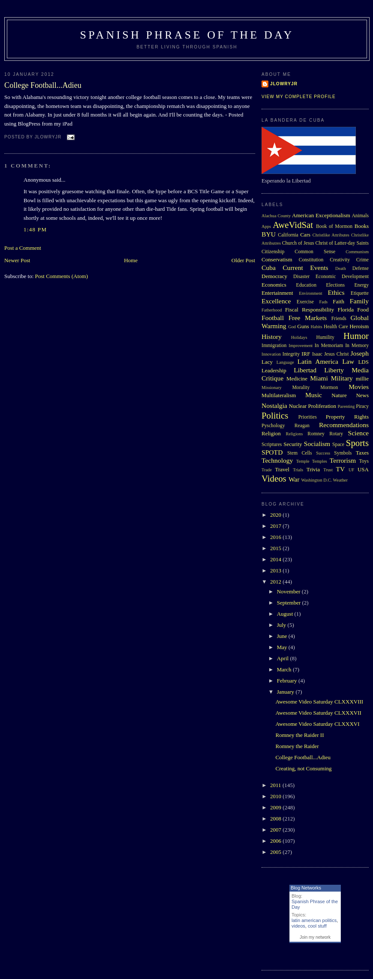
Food (363, 309)
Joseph (360, 353)
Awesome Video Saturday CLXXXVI (317, 724)
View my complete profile (299, 96)
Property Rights (347, 416)
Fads (323, 301)
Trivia (313, 469)
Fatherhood (272, 310)
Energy (361, 285)
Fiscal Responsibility (309, 309)
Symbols (343, 453)
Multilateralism (279, 395)
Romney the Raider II (299, 735)
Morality (301, 387)
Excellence (276, 301)
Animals (360, 216)
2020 (276, 515)
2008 (276, 818)
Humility (325, 337)
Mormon (329, 387)
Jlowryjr (284, 83)
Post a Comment (22, 248)
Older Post (243, 260)
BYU (269, 234)
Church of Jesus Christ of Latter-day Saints (325, 243)
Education (306, 285)
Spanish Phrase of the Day (187, 35)
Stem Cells (299, 453)
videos (298, 925)
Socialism (317, 443)
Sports (357, 443)
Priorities (307, 417)
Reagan (302, 425)
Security (292, 444)
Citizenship (273, 251)
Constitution (311, 260)
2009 (276, 807)
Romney (316, 434)
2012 (276, 581)
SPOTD (272, 452)
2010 (276, 796)
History (272, 336)
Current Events (305, 267)
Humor (356, 336)
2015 (276, 548)
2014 (276, 559)
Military (342, 378)
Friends (338, 318)
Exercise (305, 302)
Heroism (359, 326)
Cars (305, 234)
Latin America (318, 361)
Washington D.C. (316, 480)
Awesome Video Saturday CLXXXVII (318, 713)
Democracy (274, 276)
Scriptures (272, 444)
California (288, 235)
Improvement (301, 345)
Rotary (336, 434)
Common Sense (315, 251)
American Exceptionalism (321, 215)
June (283, 636)
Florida (346, 309)
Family (359, 301)
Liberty (334, 370)
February (287, 680)
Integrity (291, 354)
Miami (319, 378)
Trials (298, 469)
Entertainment (277, 293)
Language (285, 362)
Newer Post (17, 260)
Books (362, 226)
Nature (338, 395)
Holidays (299, 337)
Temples (319, 461)
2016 (276, 537)
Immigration (274, 345)
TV (340, 469)
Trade (267, 469)
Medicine (296, 378)
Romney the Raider (297, 746)
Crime (362, 260)
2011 (276, 785)
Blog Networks (306, 887)
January (286, 692)
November (289, 591)
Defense (360, 268)
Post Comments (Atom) (61, 276)
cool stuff (317, 925)
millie (362, 378)
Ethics (336, 292)
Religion (271, 433)
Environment (310, 293)
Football (273, 317)
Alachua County (276, 215)
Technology (277, 460)
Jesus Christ (336, 354)
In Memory (357, 345)
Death (340, 268)
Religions (294, 433)
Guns (303, 326)
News (362, 395)
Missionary (272, 387)
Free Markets (308, 317)
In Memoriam (329, 345)
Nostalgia (274, 405)
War (294, 479)
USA (363, 469)
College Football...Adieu (42, 85)
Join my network (315, 937)
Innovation (271, 354)
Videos (274, 478)
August (286, 614)
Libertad (305, 370)
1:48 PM (35, 229)
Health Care (336, 326)
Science (358, 433)
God (292, 326)
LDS (363, 362)
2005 (276, 852)
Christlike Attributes (331, 235)
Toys (364, 461)
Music (313, 394)
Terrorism (343, 460)
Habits (316, 326)
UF (351, 469)
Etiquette (360, 293)
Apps (266, 226)
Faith (338, 301)
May (283, 647)
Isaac (317, 354)
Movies (359, 386)
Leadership (274, 370)
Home (131, 260)
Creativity (340, 260)
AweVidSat (293, 225)
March (285, 669)
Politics (275, 415)
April (283, 658)
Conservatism (277, 259)
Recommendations (344, 424)
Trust (328, 469)
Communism (357, 251)
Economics (274, 284)
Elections (335, 285)
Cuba (269, 267)
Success (323, 453)
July (282, 625)
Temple (303, 461)
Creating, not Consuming (303, 768)
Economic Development (342, 276)
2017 (276, 526)
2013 (276, 570)
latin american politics (314, 920)
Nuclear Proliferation (312, 406)
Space (338, 444)
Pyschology (273, 425)
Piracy (362, 406)
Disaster (301, 276)
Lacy (267, 362)
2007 (276, 829)
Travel (282, 469)
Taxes (362, 452)
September (289, 602)
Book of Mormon (334, 226)
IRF (305, 353)
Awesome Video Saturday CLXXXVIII (319, 701)
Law (348, 361)
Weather (340, 480)
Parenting (346, 406)
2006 (276, 841)
